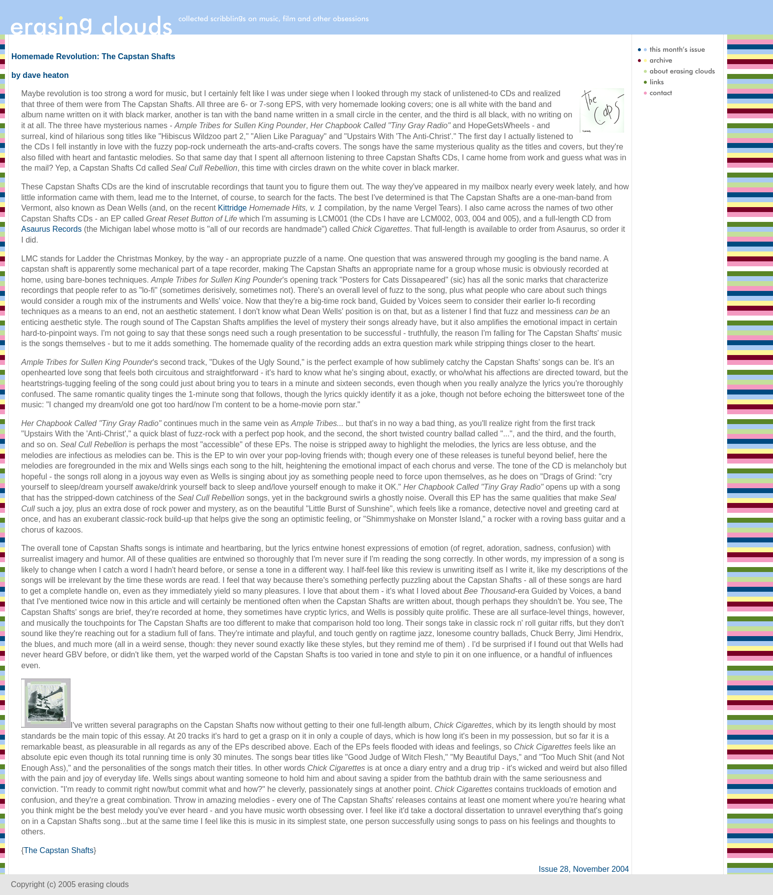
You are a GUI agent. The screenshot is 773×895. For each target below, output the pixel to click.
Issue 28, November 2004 (584, 869)
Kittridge (232, 208)
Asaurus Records (51, 229)
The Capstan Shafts (58, 850)
